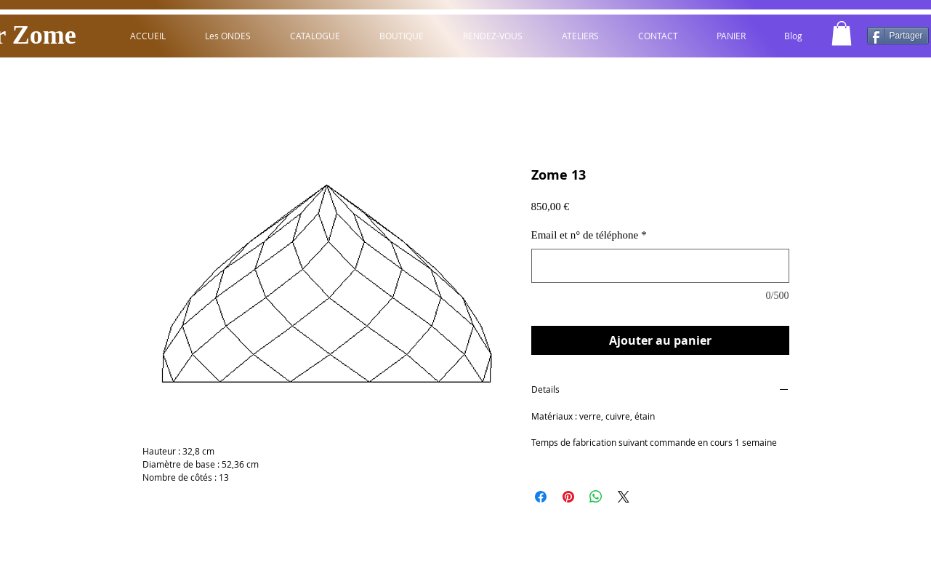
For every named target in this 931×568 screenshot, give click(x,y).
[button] (841, 33)
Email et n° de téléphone (589, 235)
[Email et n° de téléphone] (660, 265)
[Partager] (898, 35)
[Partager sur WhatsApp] (596, 496)
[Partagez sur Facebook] (540, 496)
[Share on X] (623, 496)
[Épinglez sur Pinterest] (568, 496)
